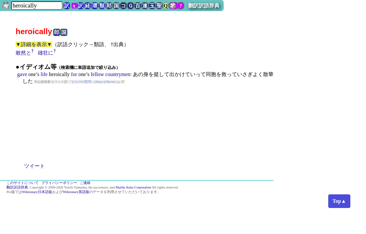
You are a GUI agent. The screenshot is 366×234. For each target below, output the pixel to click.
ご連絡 (85, 183)
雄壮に (45, 53)
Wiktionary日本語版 (37, 192)
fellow (97, 74)
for (74, 74)
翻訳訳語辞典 (203, 5)
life (44, 74)
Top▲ (339, 201)
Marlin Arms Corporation (133, 187)
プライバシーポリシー (59, 183)
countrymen (117, 74)
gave (22, 74)
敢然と (23, 53)
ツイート (34, 166)
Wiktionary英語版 (76, 192)
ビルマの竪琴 (81, 82)
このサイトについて (23, 183)
